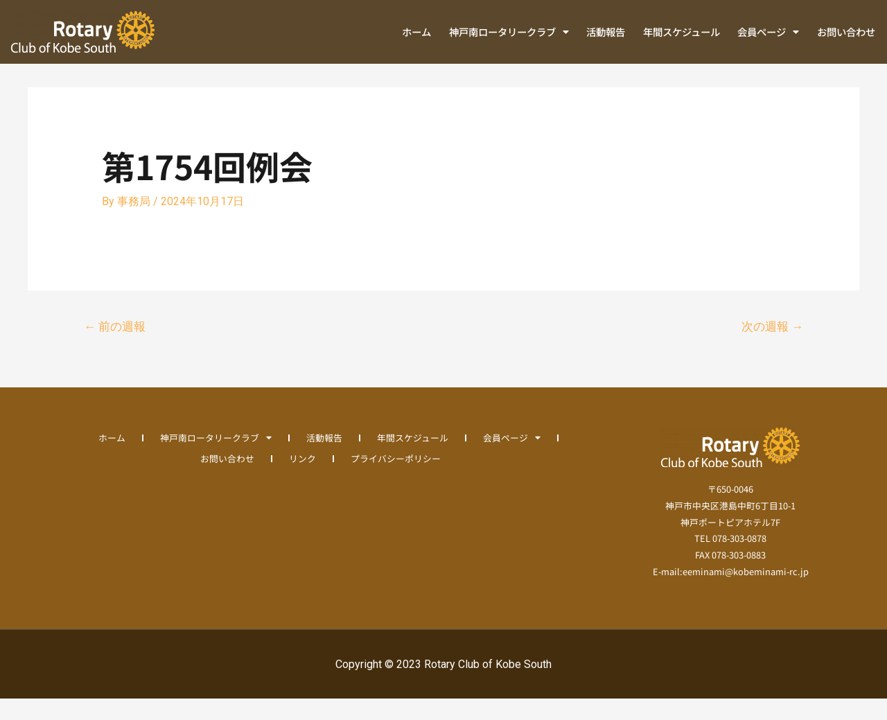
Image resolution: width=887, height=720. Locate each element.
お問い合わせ (846, 31)
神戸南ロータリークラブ (509, 32)
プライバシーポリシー (396, 479)
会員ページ (768, 32)
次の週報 (772, 348)
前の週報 (115, 348)
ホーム (416, 31)
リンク (302, 479)
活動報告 (605, 31)
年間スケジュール (681, 31)
